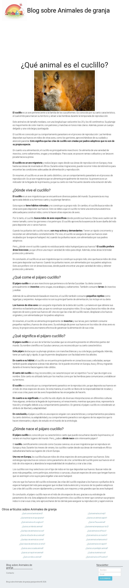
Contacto (10, 573)
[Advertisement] (64, 39)
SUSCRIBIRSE (105, 578)
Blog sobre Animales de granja (68, 10)
